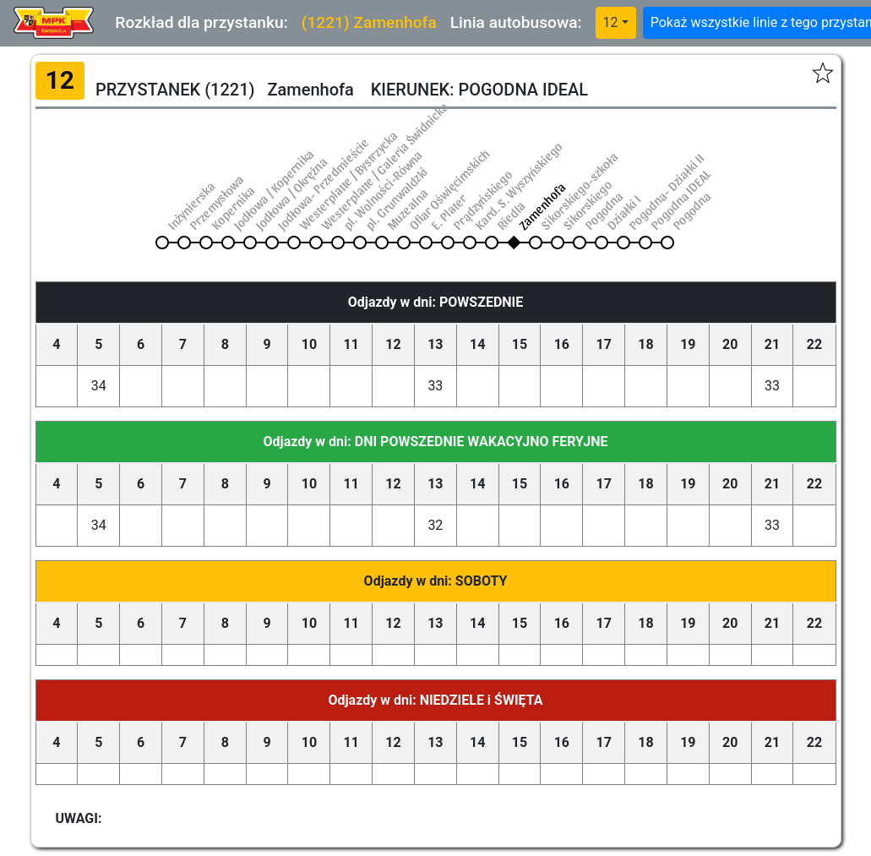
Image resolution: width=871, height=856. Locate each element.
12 (610, 22)
